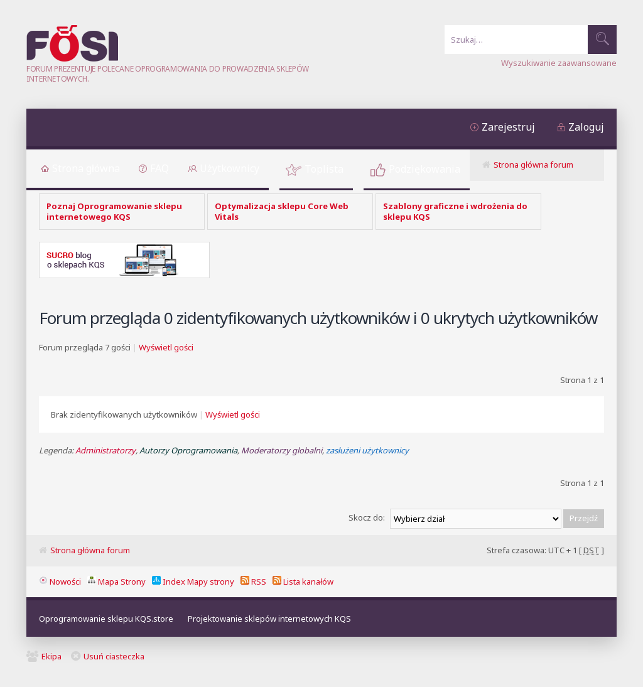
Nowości (60, 581)
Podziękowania (424, 169)
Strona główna (86, 168)
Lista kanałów (303, 581)
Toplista (324, 169)
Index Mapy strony (193, 581)
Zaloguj (586, 127)
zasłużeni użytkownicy (367, 450)
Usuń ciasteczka (114, 656)
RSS (253, 581)
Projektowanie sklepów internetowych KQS (269, 618)
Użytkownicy (229, 168)
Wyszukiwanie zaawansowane (559, 62)
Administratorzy (105, 450)
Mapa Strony (116, 581)
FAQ (159, 168)
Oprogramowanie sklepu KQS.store (106, 618)
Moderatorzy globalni (281, 450)
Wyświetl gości (166, 347)
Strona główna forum (533, 164)
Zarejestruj (508, 127)
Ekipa (51, 656)
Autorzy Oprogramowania (188, 450)
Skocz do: (367, 517)
